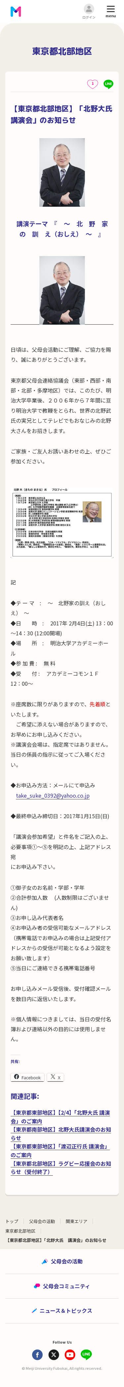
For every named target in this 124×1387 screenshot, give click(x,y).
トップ (11, 1221)
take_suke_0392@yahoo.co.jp (53, 795)
